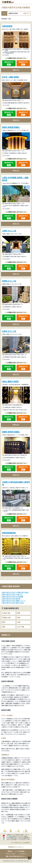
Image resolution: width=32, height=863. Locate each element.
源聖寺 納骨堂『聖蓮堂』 (11, 127)
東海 (18, 617)
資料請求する (8, 63)
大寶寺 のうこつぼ (9, 231)
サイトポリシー (23, 853)
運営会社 (10, 851)
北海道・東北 (6, 613)
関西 (3, 622)
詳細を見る (16, 70)
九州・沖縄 (20, 627)
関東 (18, 613)
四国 (3, 627)
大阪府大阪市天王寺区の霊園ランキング (13, 600)
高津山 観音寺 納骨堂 (10, 381)
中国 (18, 622)
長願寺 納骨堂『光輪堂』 (11, 432)
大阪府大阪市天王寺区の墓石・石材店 (12, 603)
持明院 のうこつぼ (9, 281)
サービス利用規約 (19, 851)
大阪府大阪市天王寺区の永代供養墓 (12, 596)
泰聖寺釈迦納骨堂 (9, 533)
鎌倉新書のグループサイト (15, 847)
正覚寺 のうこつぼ (9, 331)
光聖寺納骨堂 (7, 26)
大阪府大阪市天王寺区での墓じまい (12, 594)
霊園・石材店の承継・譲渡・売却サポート (16, 856)
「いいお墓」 (9, 836)
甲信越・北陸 (6, 617)
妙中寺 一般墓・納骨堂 (10, 77)
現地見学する (23, 63)
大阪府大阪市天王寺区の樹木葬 (10, 598)
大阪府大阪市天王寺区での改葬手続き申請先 (15, 592)
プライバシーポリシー (10, 853)
